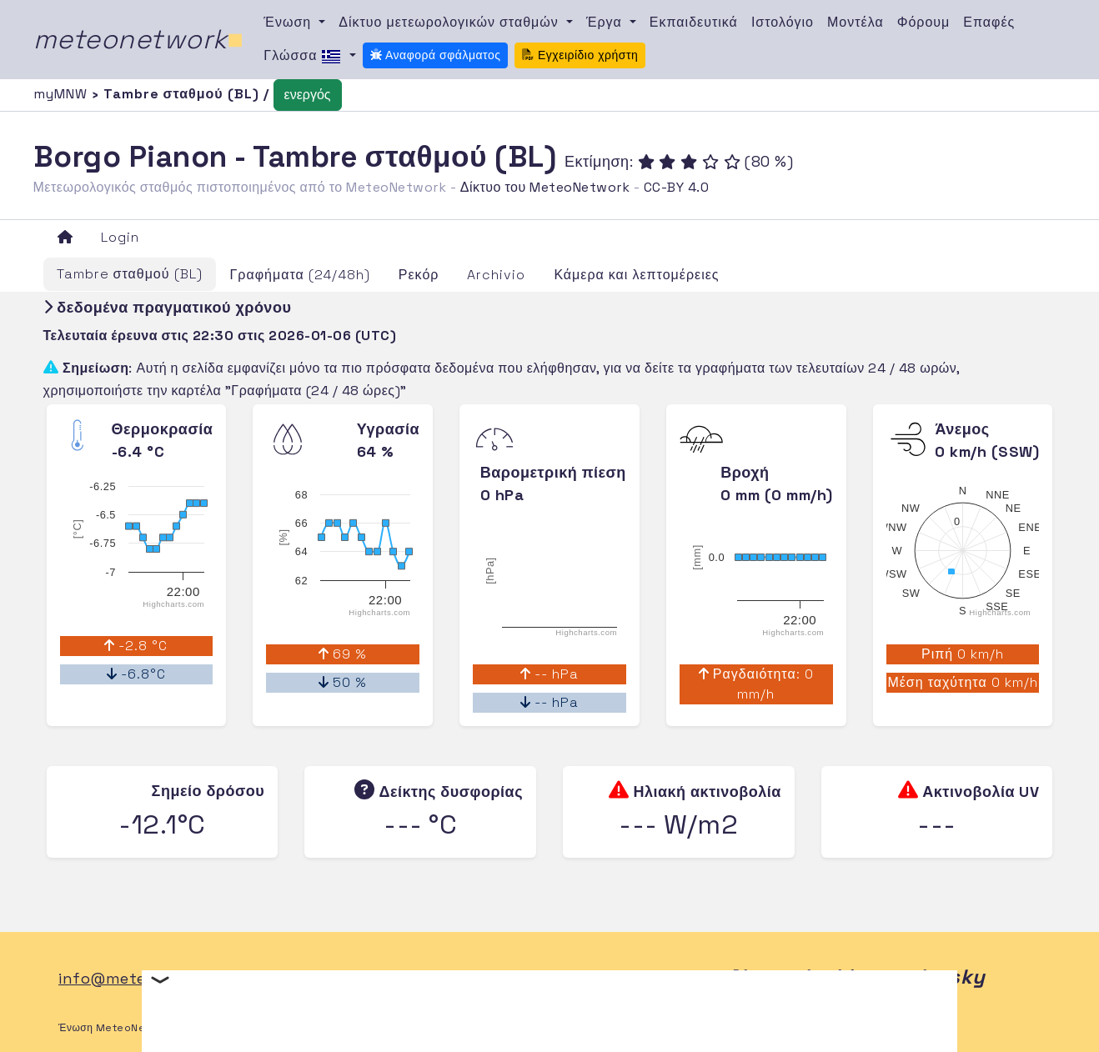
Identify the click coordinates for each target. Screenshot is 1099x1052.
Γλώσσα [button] (304, 57)
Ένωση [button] (289, 22)
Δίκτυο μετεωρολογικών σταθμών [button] (451, 22)
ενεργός (307, 94)
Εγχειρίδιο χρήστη (580, 55)
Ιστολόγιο (782, 22)
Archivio (496, 274)
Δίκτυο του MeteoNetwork (545, 187)
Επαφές (989, 22)
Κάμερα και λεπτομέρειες (636, 274)
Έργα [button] (606, 22)
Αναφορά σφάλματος (435, 55)
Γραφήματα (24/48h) (300, 274)
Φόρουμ (924, 22)
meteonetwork (138, 39)
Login (120, 237)
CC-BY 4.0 (677, 187)
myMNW (62, 94)
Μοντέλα (855, 22)
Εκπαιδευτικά (694, 22)
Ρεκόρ (419, 274)
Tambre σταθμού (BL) (130, 274)
